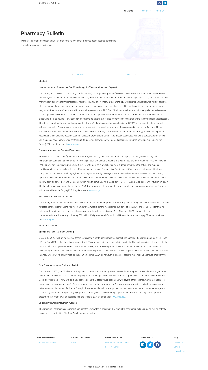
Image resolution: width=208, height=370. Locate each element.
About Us (161, 10)
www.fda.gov (73, 144)
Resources (146, 11)
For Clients (129, 10)
